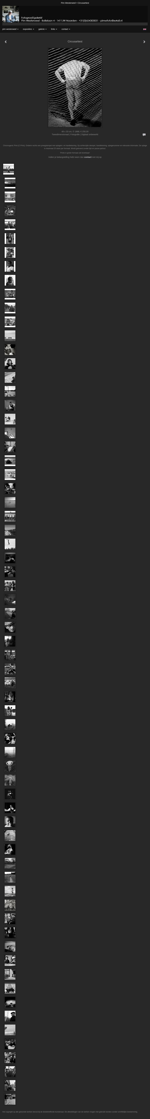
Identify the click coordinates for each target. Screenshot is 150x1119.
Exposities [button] (28, 29)
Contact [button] (66, 29)
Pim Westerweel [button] (10, 29)
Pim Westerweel (68, 3)
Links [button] (54, 29)
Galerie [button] (43, 29)
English (144, 29)
